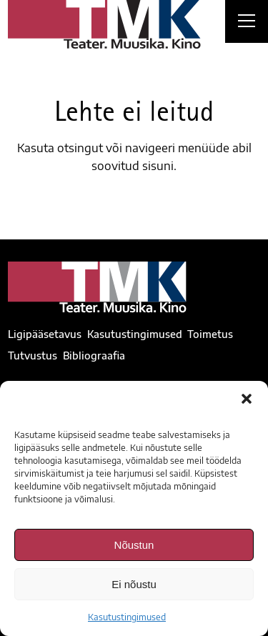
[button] (246, 399)
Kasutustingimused (127, 617)
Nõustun (134, 545)
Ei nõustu (134, 584)
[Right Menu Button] (246, 22)
